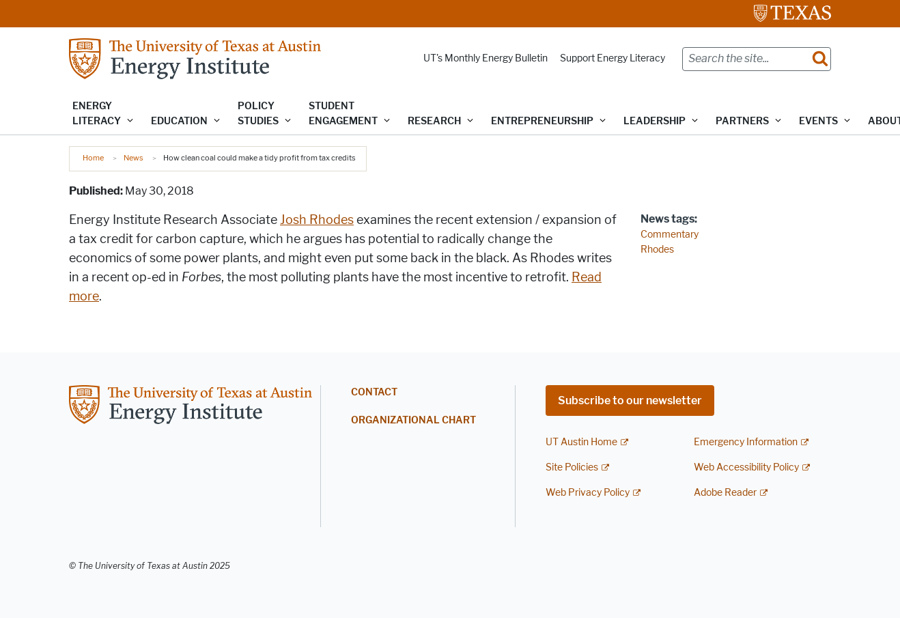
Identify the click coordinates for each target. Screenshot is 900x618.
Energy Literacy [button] (96, 113)
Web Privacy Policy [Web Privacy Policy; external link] (588, 492)
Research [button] (434, 121)
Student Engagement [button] (343, 113)
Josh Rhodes (317, 219)
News (133, 158)
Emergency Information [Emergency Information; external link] (746, 442)
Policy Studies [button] (258, 113)
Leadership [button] (654, 121)
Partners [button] (742, 121)
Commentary (670, 234)
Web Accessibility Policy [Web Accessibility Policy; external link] (746, 467)
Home (93, 158)
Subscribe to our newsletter (630, 400)
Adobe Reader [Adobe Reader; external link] (725, 492)
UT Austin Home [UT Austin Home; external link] (581, 442)
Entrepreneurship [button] (542, 121)
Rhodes (657, 249)
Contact (374, 392)
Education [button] (179, 121)
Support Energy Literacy (612, 58)
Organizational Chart (413, 420)
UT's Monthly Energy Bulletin (485, 58)
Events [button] (818, 121)
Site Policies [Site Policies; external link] (572, 467)
